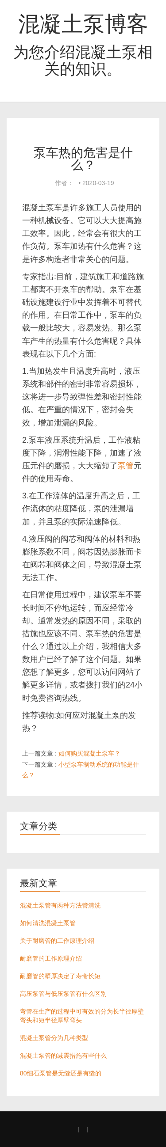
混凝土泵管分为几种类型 (54, 1037)
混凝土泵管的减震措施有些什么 (63, 1055)
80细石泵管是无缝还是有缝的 (60, 1073)
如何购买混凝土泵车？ (89, 753)
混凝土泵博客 (83, 24)
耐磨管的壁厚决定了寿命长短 (60, 976)
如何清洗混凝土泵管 (48, 923)
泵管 (126, 465)
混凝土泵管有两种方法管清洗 (60, 905)
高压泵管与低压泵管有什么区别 (63, 993)
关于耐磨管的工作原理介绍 (57, 940)
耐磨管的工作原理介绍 (51, 958)
